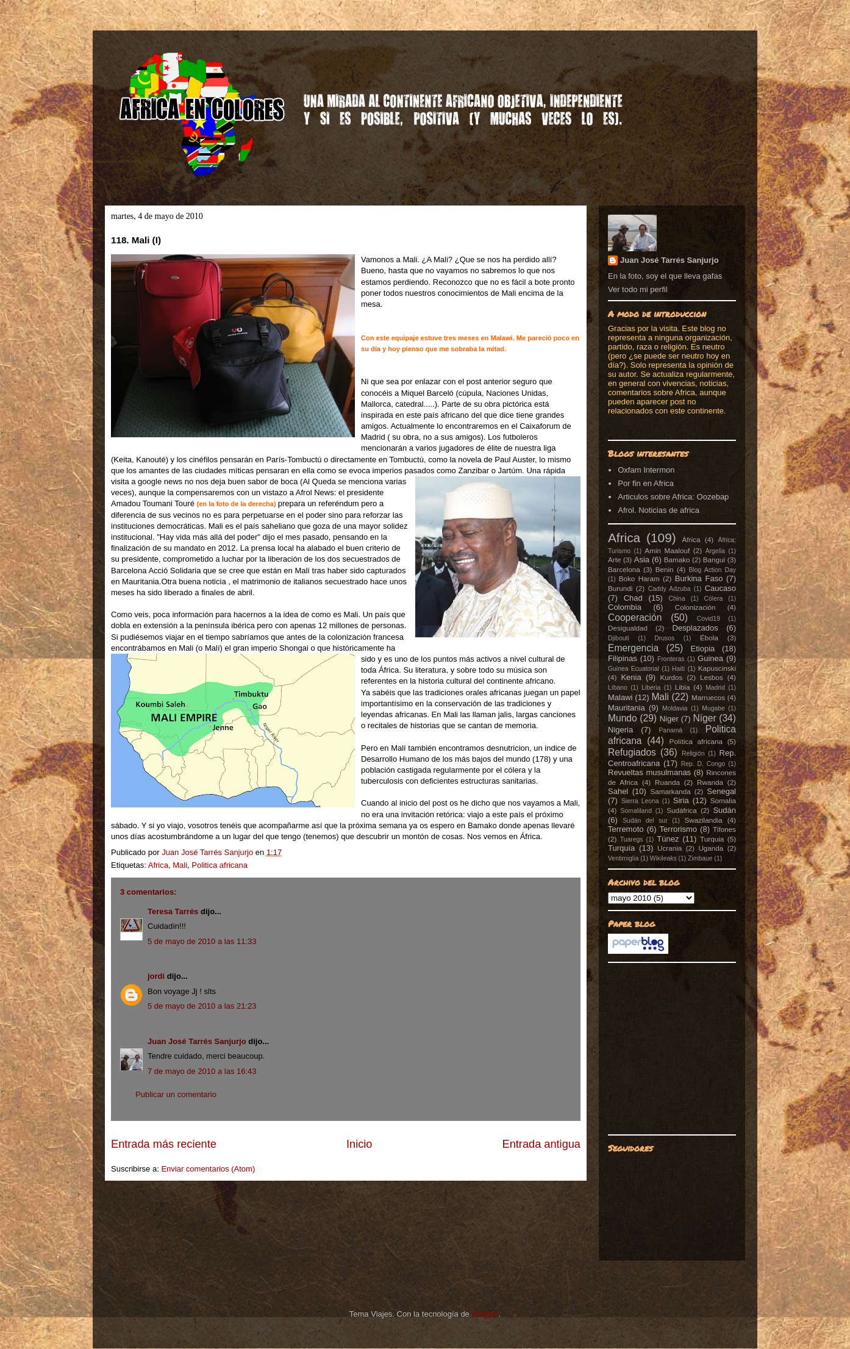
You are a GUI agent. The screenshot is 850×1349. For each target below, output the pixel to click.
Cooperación (635, 617)
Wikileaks (663, 858)
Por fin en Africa (646, 483)
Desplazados (695, 627)
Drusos (664, 638)
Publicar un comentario (175, 1094)
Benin (664, 569)
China (677, 598)
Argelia (715, 551)
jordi (156, 976)
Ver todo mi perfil (638, 289)
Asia (641, 559)
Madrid (715, 687)
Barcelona (624, 569)
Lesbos (711, 677)
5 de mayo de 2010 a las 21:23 (202, 1006)
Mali (180, 865)
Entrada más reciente (163, 1144)
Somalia (723, 800)
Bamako (677, 560)
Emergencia (633, 648)
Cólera (713, 598)
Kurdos (671, 677)
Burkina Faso (699, 578)
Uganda (710, 848)
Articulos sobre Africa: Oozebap (673, 496)
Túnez (668, 838)
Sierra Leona (640, 801)
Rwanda (710, 782)
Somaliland (636, 810)
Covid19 (708, 618)
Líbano (617, 687)
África (691, 539)
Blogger (484, 1314)
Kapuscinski (717, 668)
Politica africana (219, 865)
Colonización (695, 607)
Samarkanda (670, 791)
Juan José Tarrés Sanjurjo (208, 852)
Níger (704, 718)
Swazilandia (703, 820)
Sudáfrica (681, 810)
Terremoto (626, 829)
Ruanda (667, 782)
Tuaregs (631, 839)
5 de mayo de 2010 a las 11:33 (202, 941)
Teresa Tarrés (173, 911)
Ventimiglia (623, 858)
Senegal (721, 791)
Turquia (712, 839)
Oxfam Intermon (646, 469)
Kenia (631, 677)
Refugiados (632, 752)
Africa (158, 865)
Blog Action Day (713, 570)
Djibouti (618, 638)
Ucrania (669, 848)
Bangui (714, 560)
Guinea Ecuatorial (633, 668)
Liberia (650, 687)
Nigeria (620, 729)
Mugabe (713, 708)
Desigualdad (628, 628)
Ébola (709, 638)
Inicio (359, 1144)
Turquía (621, 848)
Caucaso (720, 588)
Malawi (620, 697)
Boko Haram (639, 578)
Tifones (724, 829)
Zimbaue (700, 858)
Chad (633, 598)
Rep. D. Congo (703, 763)
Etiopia (703, 648)
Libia (682, 687)
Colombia (624, 607)
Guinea (710, 658)
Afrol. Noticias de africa (658, 510)
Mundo (622, 718)
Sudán (724, 810)
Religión (693, 753)
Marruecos (708, 697)
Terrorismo (678, 829)
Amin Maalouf (667, 550)
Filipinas (622, 658)
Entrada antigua (541, 1144)
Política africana (696, 741)
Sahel (618, 791)
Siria (681, 800)
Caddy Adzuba (669, 588)
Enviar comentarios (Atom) (208, 1168)
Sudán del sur (645, 820)
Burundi (620, 588)
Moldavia (675, 708)
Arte (614, 560)
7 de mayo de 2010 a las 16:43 (202, 1071)
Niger (669, 718)
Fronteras (670, 659)
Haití (678, 668)
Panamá (670, 730)
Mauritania (626, 707)
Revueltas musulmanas (649, 772)
